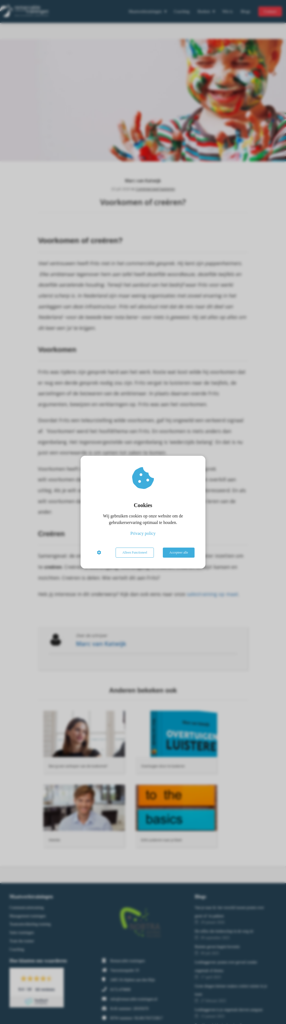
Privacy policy (143, 533)
